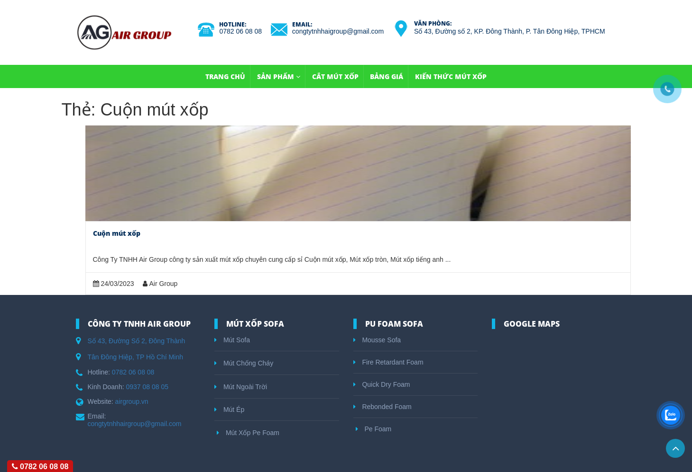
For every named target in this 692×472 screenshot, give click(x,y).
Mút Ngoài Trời (240, 387)
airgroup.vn (131, 401)
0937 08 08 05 (147, 387)
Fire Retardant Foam (388, 362)
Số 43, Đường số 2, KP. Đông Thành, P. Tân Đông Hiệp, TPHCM (509, 31)
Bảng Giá (386, 76)
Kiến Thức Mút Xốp (451, 76)
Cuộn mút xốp (116, 233)
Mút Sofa (232, 340)
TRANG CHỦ (225, 76)
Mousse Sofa (377, 340)
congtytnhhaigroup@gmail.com (338, 31)
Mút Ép (229, 409)
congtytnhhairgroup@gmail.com (135, 423)
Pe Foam (374, 429)
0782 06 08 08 (240, 31)
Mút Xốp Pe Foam (248, 432)
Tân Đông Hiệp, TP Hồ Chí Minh (135, 357)
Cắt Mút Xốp (335, 76)
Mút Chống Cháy (243, 363)
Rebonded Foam (382, 406)
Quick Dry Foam (381, 384)
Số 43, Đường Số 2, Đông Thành (136, 341)
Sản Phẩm (278, 76)
